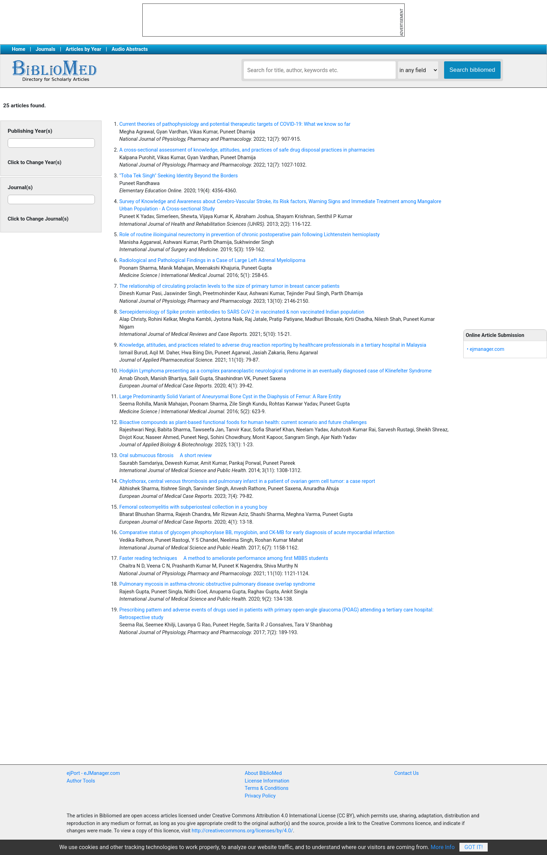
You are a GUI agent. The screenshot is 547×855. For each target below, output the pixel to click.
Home (18, 49)
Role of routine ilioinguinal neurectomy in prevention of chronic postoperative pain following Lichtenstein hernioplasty (249, 235)
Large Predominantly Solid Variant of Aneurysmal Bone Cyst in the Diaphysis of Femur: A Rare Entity (230, 397)
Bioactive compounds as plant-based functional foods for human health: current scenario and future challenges (243, 422)
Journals (45, 49)
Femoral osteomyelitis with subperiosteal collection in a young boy (193, 507)
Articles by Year (83, 49)
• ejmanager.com (485, 349)
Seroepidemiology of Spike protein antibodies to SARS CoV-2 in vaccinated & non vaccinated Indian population (241, 312)
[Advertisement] (505, 209)
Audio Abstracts (130, 49)
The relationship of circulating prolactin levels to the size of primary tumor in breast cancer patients (229, 286)
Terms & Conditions (267, 788)
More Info (443, 847)
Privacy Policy (260, 796)
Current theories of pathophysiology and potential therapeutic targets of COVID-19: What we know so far (235, 124)
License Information (267, 781)
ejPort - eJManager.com (93, 773)
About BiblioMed (263, 773)
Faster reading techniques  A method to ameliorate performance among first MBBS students (223, 558)
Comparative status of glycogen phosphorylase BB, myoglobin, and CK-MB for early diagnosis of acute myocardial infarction (257, 533)
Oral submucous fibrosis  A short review (165, 456)
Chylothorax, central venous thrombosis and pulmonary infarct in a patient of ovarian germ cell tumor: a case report (247, 481)
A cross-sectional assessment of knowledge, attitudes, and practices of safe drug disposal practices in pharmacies (247, 150)
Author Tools (81, 781)
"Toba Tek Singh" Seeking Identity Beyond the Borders (178, 176)
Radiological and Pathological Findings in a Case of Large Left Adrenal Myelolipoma (212, 260)
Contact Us (406, 773)
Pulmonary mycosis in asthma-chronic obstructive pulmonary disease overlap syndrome (217, 584)
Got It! (473, 847)
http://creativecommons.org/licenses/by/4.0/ (242, 831)
